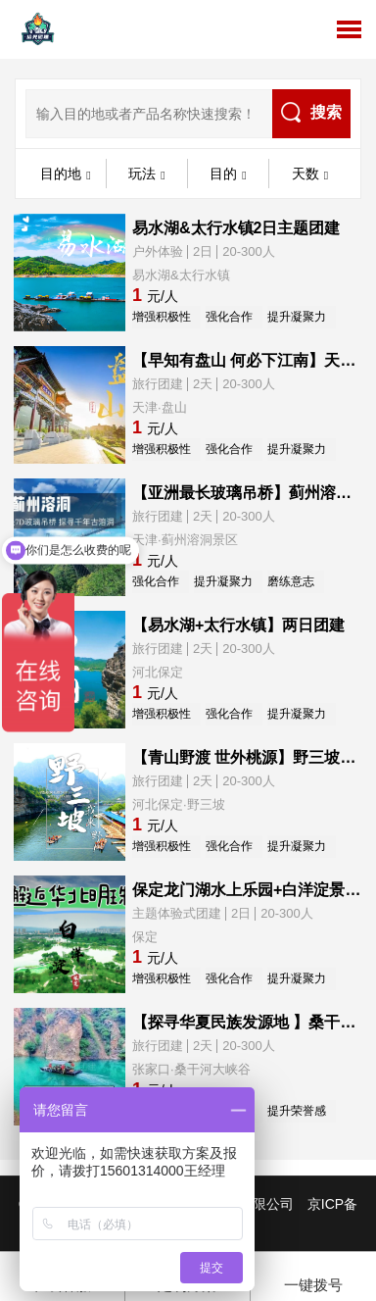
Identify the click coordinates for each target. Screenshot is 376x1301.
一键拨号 (313, 1274)
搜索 (311, 112)
